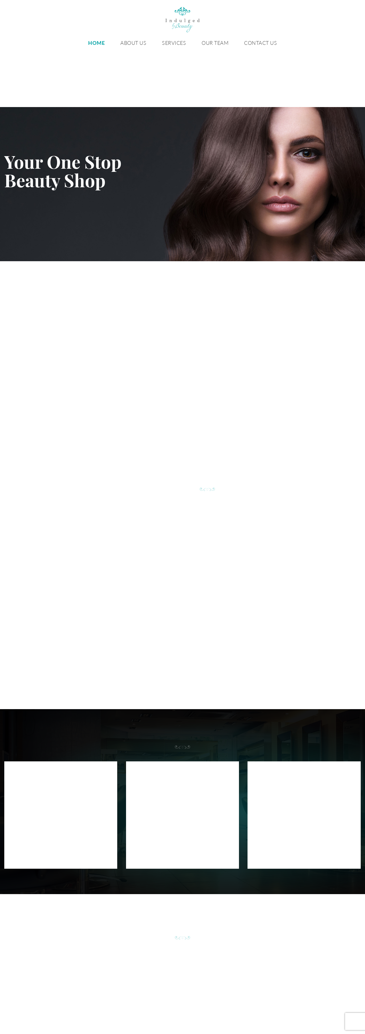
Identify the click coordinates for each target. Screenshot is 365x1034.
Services (174, 43)
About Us (133, 43)
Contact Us (260, 43)
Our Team (215, 43)
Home (96, 43)
